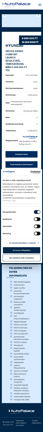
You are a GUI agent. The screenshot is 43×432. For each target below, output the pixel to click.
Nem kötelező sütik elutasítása (21, 258)
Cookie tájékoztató (36, 421)
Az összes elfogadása (21, 250)
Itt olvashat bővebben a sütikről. (22, 243)
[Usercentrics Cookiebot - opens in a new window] (30, 172)
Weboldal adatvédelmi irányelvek (21, 422)
